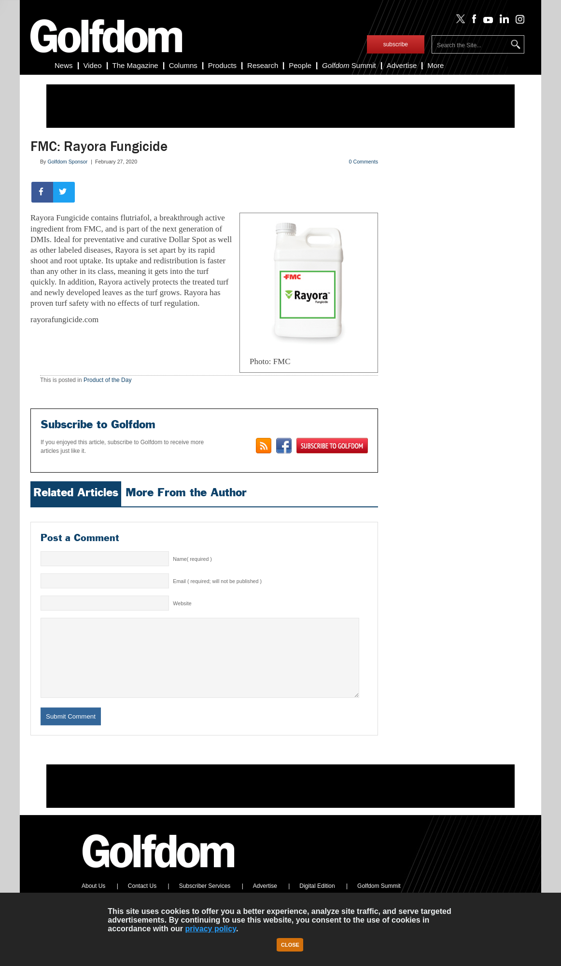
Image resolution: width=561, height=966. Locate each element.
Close (290, 945)
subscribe (395, 44)
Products (222, 65)
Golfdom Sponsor (67, 161)
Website (182, 603)
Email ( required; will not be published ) (217, 581)
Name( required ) (192, 559)
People (300, 65)
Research (262, 65)
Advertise (402, 65)
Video (93, 65)
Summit (349, 65)
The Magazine (135, 65)
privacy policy (210, 929)
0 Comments (363, 161)
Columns (183, 65)
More (435, 65)
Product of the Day (107, 380)
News (64, 65)
